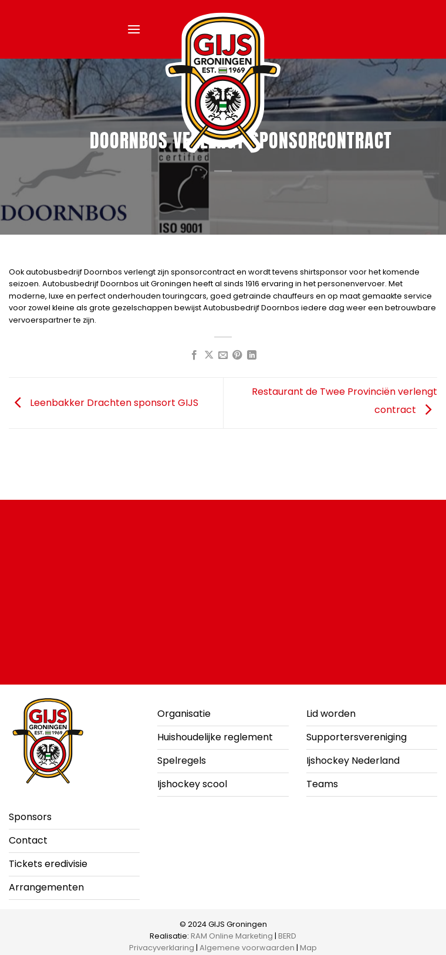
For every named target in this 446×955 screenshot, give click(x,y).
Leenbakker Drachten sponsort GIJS (103, 402)
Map (308, 948)
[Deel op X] (208, 355)
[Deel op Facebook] (194, 355)
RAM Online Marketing (232, 936)
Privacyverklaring (161, 948)
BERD (287, 936)
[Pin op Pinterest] (237, 355)
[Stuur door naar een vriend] (223, 355)
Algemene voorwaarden (247, 948)
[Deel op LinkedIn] (251, 355)
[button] (134, 29)
